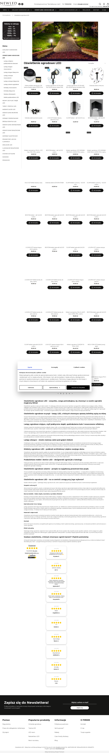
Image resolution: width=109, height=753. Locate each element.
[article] (56, 552)
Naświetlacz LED (33, 736)
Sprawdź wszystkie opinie (32, 553)
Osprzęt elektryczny (10, 136)
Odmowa (31, 387)
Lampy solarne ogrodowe (11, 84)
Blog (56, 740)
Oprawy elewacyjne (9, 94)
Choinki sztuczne (8, 153)
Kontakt (83, 724)
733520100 (68, 4)
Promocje (6, 160)
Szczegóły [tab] (54, 367)
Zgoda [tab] (30, 367)
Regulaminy (6, 724)
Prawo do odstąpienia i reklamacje (13, 728)
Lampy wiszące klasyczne (11, 81)
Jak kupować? (59, 728)
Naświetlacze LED (8, 109)
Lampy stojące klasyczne (11, 72)
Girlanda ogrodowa (34, 724)
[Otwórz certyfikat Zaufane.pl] (32, 548)
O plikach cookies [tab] (79, 367)
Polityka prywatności (61, 724)
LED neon (31, 732)
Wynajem (5, 732)
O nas (82, 728)
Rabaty (57, 732)
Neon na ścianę (33, 740)
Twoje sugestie (85, 732)
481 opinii (35, 551)
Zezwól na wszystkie (78, 387)
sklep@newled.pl (82, 4)
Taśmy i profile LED (9, 106)
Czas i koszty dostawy (61, 736)
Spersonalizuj (54, 387)
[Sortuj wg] (97, 63)
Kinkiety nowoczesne (10, 87)
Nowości (5, 157)
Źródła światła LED (9, 121)
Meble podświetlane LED (11, 97)
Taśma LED (32, 728)
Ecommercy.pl (60, 748)
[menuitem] (5, 10)
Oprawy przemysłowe (10, 118)
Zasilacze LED (7, 145)
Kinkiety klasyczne (9, 91)
